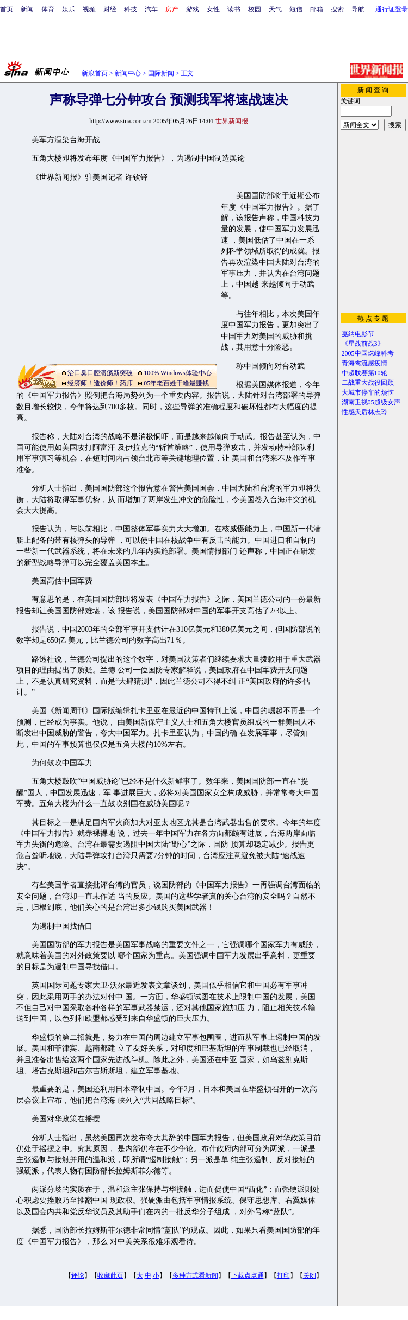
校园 (254, 9)
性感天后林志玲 (364, 412)
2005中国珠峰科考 (368, 353)
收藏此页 (110, 1275)
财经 (109, 9)
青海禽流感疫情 (364, 363)
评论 (77, 1275)
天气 (275, 9)
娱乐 (68, 9)
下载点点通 (247, 1275)
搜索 (337, 9)
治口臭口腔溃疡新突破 (100, 373)
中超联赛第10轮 (364, 373)
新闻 (27, 9)
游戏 (192, 9)
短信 (295, 9)
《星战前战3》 (363, 343)
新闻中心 (128, 73)
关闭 (309, 1275)
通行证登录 (391, 9)
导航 (357, 9)
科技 (130, 9)
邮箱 (316, 9)
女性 (213, 9)
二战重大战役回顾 (368, 382)
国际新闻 (161, 73)
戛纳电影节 (358, 334)
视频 (89, 9)
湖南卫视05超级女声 (371, 402)
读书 (233, 9)
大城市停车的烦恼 (368, 392)
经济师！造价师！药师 (100, 383)
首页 (6, 9)
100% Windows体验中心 (177, 373)
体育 (47, 9)
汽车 (151, 9)
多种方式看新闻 (195, 1275)
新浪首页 (95, 73)
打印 (283, 1275)
